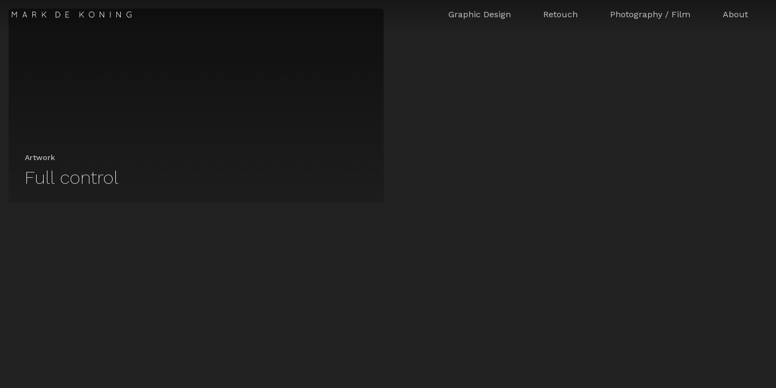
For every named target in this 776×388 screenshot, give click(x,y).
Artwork (40, 157)
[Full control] (196, 106)
